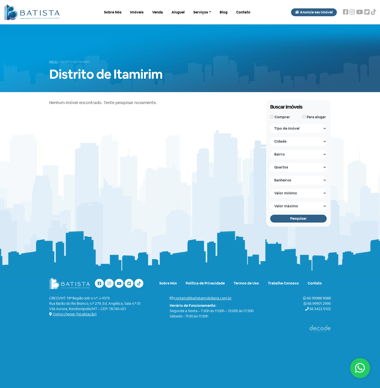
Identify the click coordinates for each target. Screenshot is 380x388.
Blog (224, 12)
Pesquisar (298, 218)
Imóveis (137, 12)
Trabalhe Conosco (283, 283)
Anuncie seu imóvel (314, 12)
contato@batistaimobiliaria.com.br (203, 298)
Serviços (200, 12)
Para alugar (316, 117)
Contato (243, 12)
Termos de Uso (246, 283)
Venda (157, 12)
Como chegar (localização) (75, 314)
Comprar (282, 117)
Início (53, 62)
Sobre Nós (113, 12)
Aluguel (178, 12)
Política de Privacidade (205, 283)
